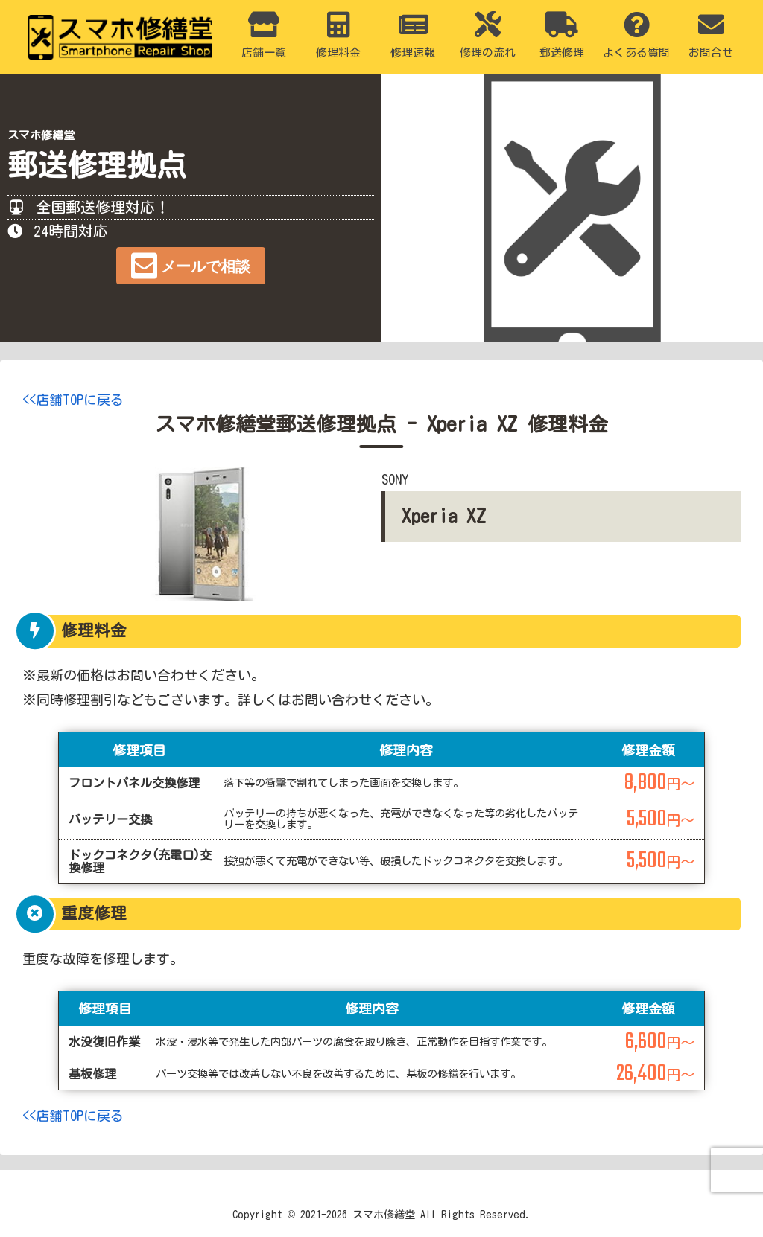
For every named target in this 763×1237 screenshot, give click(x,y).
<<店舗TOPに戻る (73, 399)
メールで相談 (205, 266)
